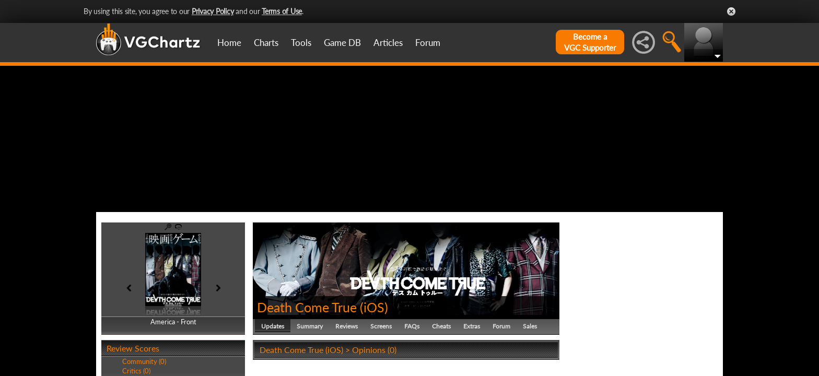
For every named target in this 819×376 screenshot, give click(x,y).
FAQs (411, 326)
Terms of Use (282, 11)
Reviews (346, 326)
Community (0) (144, 361)
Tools (301, 42)
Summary (310, 326)
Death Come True (307, 307)
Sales (530, 326)
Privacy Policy (213, 11)
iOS (374, 307)
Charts (266, 42)
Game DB (342, 42)
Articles (388, 42)
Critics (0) (136, 371)
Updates (272, 326)
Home (229, 42)
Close (731, 11)
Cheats (441, 326)
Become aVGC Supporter (590, 42)
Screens (381, 326)
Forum (427, 42)
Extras (471, 326)
